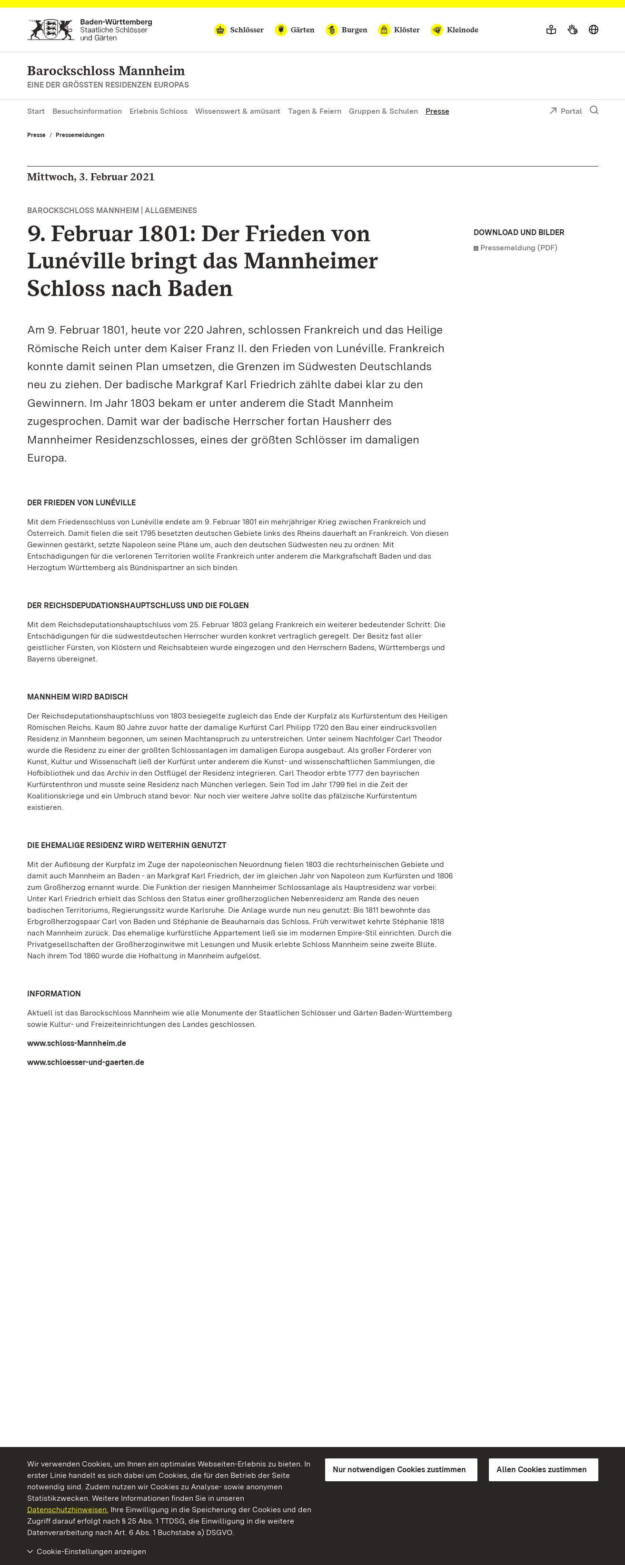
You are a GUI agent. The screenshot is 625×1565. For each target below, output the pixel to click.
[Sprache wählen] (593, 30)
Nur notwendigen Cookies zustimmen (399, 1469)
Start (36, 111)
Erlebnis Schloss (158, 111)
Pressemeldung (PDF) (518, 247)
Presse (437, 111)
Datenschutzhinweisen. (68, 1509)
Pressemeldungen (80, 135)
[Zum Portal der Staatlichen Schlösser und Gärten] (89, 29)
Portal (565, 112)
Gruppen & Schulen (383, 111)
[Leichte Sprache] (551, 30)
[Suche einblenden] (594, 110)
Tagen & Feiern (314, 111)
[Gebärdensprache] (572, 30)
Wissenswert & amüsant (237, 111)
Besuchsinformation (87, 111)
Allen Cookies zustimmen (541, 1469)
